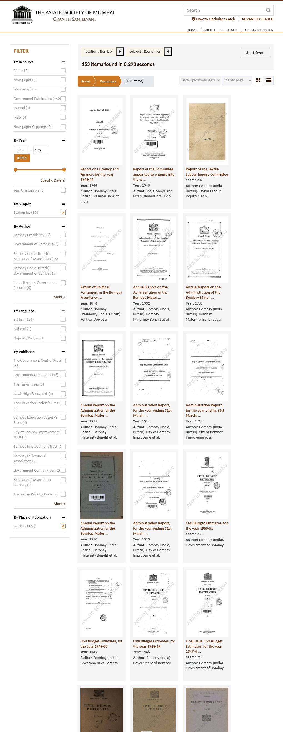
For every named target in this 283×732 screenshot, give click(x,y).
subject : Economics (145, 51)
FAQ (212, 719)
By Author (22, 226)
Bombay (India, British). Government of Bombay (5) (35, 271)
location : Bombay (99, 51)
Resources (108, 81)
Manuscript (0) (25, 89)
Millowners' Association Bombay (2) (32, 482)
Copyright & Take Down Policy (136, 719)
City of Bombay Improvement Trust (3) (37, 435)
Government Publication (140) (37, 98)
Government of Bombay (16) (36, 375)
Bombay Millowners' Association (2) (30, 459)
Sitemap (252, 719)
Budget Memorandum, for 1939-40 (249, 656)
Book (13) (21, 70)
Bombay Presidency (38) (33, 235)
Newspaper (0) (25, 79)
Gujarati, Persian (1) (29, 338)
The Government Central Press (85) (38, 363)
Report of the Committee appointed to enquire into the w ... (150, 173)
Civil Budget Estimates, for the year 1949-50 (99, 538)
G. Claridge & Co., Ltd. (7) (33, 393)
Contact (229, 29)
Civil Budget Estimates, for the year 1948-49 (149, 538)
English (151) (24, 319)
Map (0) (20, 117)
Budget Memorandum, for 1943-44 (199, 656)
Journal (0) (22, 107)
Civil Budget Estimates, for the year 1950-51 (249, 420)
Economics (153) (26, 212)
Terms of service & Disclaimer (49, 719)
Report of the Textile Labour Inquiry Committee (197, 173)
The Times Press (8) (29, 384)
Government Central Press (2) (37, 470)
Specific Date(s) (53, 180)
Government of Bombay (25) (36, 244)
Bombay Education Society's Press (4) (35, 420)
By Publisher (24, 351)
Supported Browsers (184, 719)
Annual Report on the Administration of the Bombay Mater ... (98, 304)
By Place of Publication (32, 517)
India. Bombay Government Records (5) (35, 285)
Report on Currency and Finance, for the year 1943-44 (100, 173)
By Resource (24, 62)
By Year (20, 140)
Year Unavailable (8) (29, 190)
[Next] (199, 694)
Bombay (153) (25, 526)
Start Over (255, 52)
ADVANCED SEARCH (257, 19)
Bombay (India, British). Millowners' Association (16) (36, 256)
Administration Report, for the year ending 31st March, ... (250, 304)
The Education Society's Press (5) (37, 406)
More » (59, 297)
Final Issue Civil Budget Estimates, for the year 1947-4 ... (199, 540)
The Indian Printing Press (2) (36, 494)
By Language (24, 311)
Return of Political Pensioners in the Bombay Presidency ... (248, 173)
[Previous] (152, 694)
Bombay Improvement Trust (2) (38, 446)
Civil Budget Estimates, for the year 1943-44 (99, 656)
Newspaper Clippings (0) (33, 126)
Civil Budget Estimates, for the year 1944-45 (249, 538)
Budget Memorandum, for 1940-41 (149, 656)
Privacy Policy (92, 719)
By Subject (22, 204)
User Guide (230, 719)
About (209, 29)
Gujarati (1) (22, 328)
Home (191, 29)
